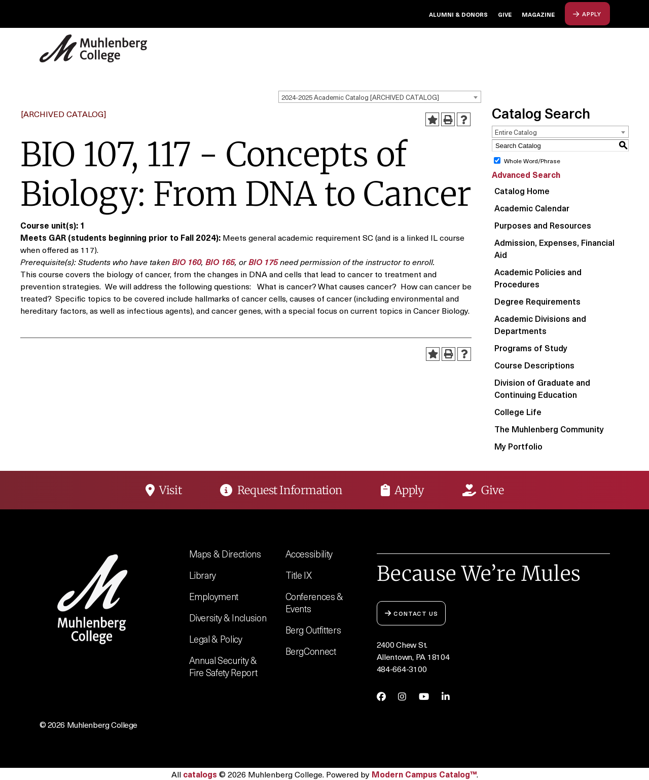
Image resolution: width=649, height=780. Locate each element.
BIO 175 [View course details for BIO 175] (263, 261)
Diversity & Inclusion (228, 617)
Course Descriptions (534, 365)
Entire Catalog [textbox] (516, 132)
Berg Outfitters (313, 630)
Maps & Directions (225, 554)
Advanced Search (526, 174)
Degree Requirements (537, 301)
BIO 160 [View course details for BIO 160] (186, 261)
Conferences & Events (314, 602)
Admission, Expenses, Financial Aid (554, 248)
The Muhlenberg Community (549, 429)
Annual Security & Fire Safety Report (223, 666)
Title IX (298, 575)
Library (203, 575)
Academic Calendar (531, 208)
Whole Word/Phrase (532, 160)
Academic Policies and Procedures (538, 278)
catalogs (200, 774)
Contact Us (411, 613)
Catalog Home (522, 190)
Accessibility (309, 554)
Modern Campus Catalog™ (424, 774)
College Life (518, 411)
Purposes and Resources (542, 225)
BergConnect (310, 651)
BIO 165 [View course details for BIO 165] (220, 261)
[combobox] (379, 97)
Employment (214, 596)
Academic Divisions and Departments (540, 324)
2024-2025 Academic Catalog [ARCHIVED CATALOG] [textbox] (360, 97)
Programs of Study (530, 348)
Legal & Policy (215, 639)
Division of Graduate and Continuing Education (542, 388)
